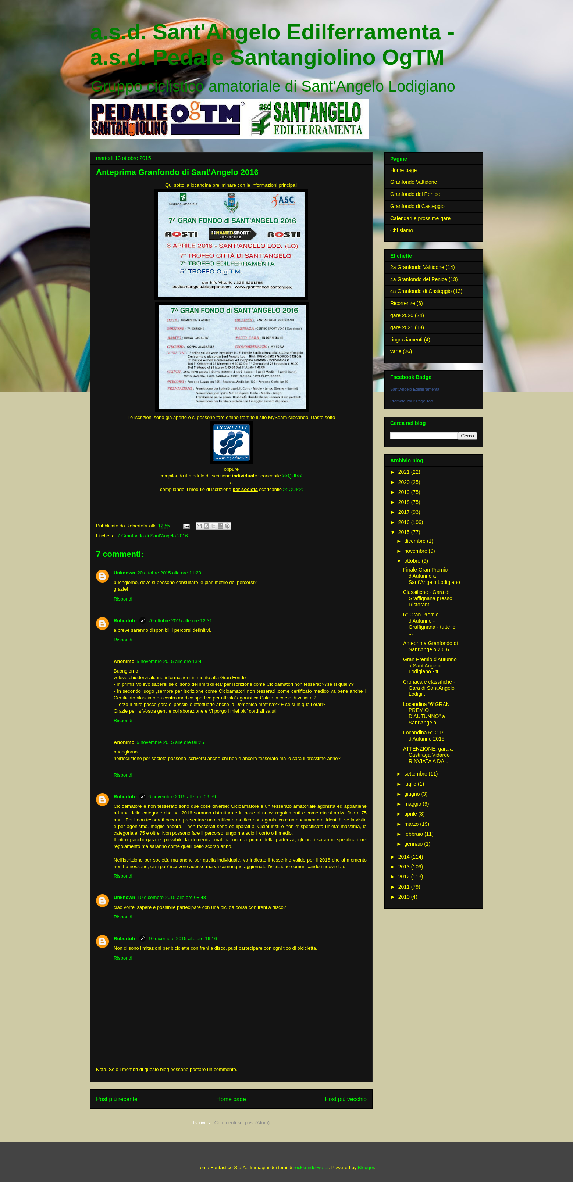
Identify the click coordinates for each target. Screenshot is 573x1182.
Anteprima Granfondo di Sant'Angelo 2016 (430, 646)
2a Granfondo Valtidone (417, 267)
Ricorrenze (402, 303)
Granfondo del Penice (415, 194)
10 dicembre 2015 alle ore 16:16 (182, 938)
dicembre (415, 541)
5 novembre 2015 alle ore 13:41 (170, 661)
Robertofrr (125, 620)
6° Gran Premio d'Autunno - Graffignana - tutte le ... (429, 624)
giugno (412, 794)
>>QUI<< (292, 476)
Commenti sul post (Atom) (242, 1122)
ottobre (412, 561)
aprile (411, 814)
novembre (416, 551)
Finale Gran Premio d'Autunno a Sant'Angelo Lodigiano (431, 576)
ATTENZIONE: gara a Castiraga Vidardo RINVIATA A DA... (428, 755)
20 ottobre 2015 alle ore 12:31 (180, 620)
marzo (412, 824)
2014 (404, 857)
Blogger (366, 1167)
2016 (404, 522)
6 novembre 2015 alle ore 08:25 (170, 742)
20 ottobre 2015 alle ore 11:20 (169, 573)
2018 (404, 502)
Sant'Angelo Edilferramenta (414, 389)
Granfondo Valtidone (413, 182)
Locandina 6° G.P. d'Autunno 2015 (424, 736)
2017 (404, 512)
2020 (404, 482)
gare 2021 (401, 327)
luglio (411, 784)
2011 (404, 887)
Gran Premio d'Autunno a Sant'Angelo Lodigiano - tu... (430, 665)
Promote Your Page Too (411, 401)
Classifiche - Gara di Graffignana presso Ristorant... (427, 598)
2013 (404, 867)
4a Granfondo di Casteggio (421, 291)
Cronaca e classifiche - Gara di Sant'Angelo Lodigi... (429, 688)
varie (395, 351)
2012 (404, 877)
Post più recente (117, 1099)
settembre (416, 774)
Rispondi (123, 599)
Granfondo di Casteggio (417, 206)
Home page (231, 1099)
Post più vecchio (346, 1099)
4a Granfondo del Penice (418, 279)
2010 (404, 897)
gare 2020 (401, 315)
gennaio (414, 844)
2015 (404, 532)
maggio (413, 804)
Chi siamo (401, 230)
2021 (404, 472)
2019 (404, 492)
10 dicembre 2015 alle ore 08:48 (172, 897)
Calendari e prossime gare (420, 218)
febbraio (414, 834)
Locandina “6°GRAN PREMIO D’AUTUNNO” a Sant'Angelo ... (426, 713)
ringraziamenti (406, 340)
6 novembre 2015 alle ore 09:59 (182, 796)
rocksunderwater (310, 1167)
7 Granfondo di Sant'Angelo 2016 (152, 535)
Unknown (124, 573)
